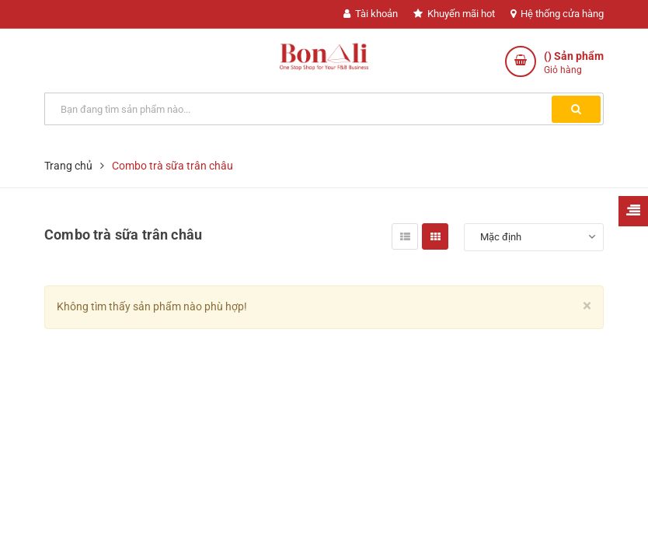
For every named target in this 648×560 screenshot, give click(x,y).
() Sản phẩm (574, 63)
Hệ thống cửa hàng (557, 13)
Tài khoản (370, 13)
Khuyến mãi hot (454, 13)
